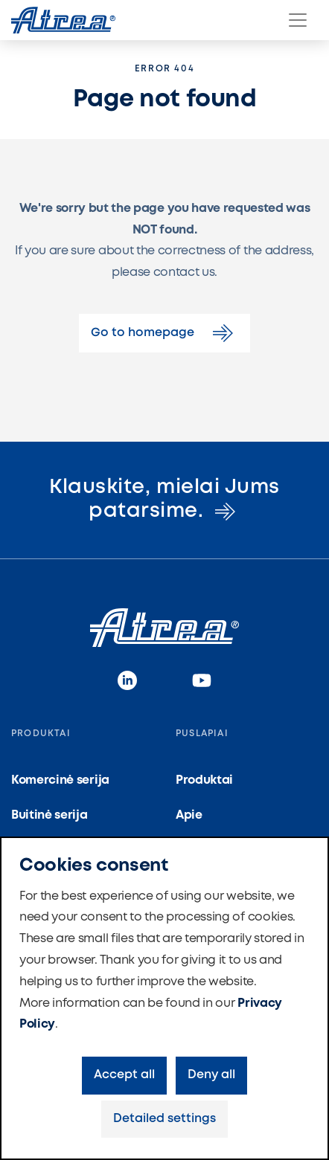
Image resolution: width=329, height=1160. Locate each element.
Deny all (211, 1074)
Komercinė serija (60, 780)
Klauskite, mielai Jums (164, 499)
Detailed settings (164, 1118)
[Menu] (298, 20)
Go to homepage (164, 333)
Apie (189, 815)
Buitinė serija (49, 815)
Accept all (124, 1074)
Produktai (204, 780)
